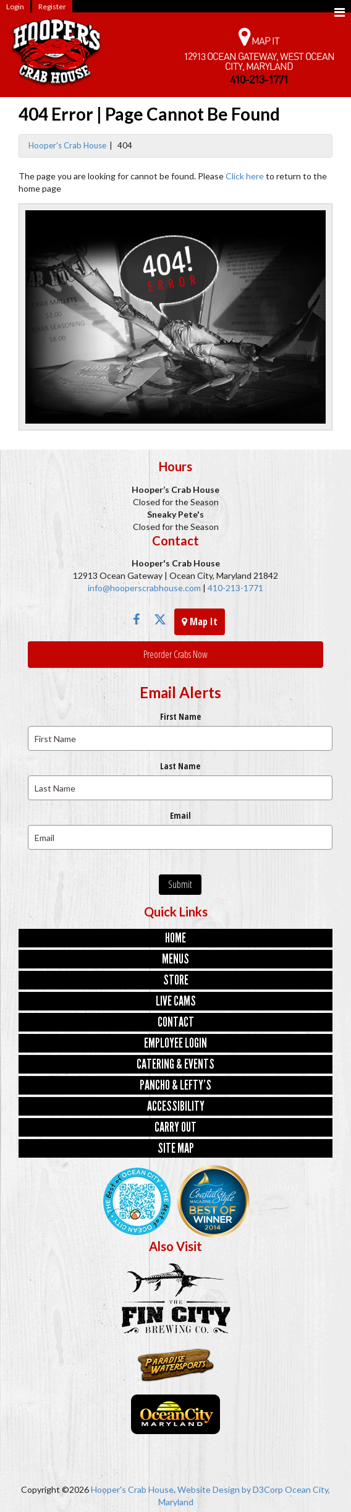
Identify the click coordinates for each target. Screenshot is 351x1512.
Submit (180, 884)
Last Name (180, 766)
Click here (245, 176)
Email (180, 815)
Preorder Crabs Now (175, 654)
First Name (180, 716)
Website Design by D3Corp (230, 1489)
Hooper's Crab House (67, 145)
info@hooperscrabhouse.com (144, 588)
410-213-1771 (234, 588)
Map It (200, 621)
